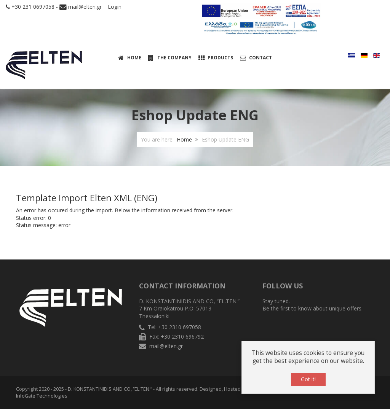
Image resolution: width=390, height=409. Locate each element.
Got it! (308, 379)
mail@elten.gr (85, 6)
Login (114, 6)
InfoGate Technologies (41, 396)
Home (184, 139)
